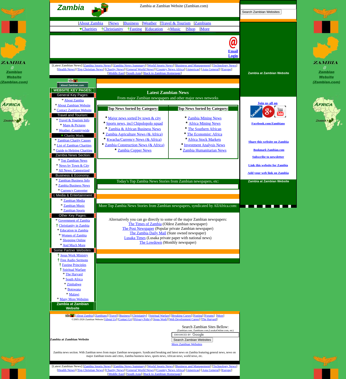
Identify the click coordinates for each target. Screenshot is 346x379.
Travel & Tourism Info (74, 120)
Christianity (113, 29)
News (114, 23)
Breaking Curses (181, 315)
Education (154, 29)
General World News (140, 69)
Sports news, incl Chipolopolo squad (134, 123)
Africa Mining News (205, 123)
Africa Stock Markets (204, 139)
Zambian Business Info (74, 180)
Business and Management (193, 65)
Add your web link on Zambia (268, 173)
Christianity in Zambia (74, 225)
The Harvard (74, 274)
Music (175, 29)
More (205, 29)
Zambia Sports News (97, 65)
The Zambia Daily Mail (148, 233)
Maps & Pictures (74, 125)
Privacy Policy (142, 319)
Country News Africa (170, 69)
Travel (113, 315)
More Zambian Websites (187, 344)
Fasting (136, 29)
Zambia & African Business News (134, 129)
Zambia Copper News (134, 150)
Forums (209, 315)
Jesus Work (160, 319)
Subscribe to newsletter (268, 157)
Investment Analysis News (204, 145)
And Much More (74, 245)
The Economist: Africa (204, 134)
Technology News (224, 65)
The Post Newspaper (138, 228)
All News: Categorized (74, 170)
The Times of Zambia (145, 224)
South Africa (74, 279)
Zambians (203, 23)
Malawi (74, 294)
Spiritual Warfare (74, 270)
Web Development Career (184, 319)
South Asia (134, 73)
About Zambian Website (74, 105)
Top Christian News (90, 69)
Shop (191, 29)
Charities (89, 29)
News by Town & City (74, 165)
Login (233, 56)
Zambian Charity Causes (74, 140)
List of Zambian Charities (74, 145)
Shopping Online (74, 240)
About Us (110, 319)
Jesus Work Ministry (74, 255)
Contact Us (124, 319)
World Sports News (160, 65)
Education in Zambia (74, 230)
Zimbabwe (74, 284)
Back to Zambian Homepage (162, 73)
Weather (150, 23)
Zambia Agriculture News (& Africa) (134, 134)
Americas (193, 69)
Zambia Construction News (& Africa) (134, 145)
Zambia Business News (74, 185)
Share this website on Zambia (268, 141)
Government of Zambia (74, 220)
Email (233, 51)
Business (131, 23)
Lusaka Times (135, 238)
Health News (66, 69)
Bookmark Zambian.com (268, 150)
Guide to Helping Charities (74, 150)
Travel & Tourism (176, 23)
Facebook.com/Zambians (268, 123)
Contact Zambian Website (74, 110)
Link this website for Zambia (268, 165)
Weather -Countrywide (74, 130)
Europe (226, 69)
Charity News (115, 69)
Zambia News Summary (129, 65)
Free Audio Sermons (74, 260)
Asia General (210, 69)
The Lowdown (151, 242)
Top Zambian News (74, 160)
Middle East (116, 73)
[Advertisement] (139, 46)
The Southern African (204, 129)
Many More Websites (74, 299)
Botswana (74, 289)
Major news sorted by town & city (134, 118)
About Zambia (91, 23)
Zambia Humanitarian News (204, 150)
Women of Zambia (74, 235)
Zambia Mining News (205, 118)
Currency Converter (74, 190)
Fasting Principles (74, 265)
